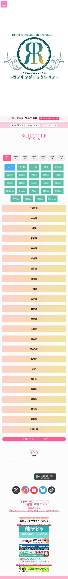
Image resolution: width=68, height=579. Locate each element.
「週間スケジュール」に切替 (34, 439)
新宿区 (58, 168)
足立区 (28, 199)
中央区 (34, 168)
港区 (46, 168)
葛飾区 (40, 199)
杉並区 (22, 191)
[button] (4, 4)
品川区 (34, 175)
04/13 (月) (16, 158)
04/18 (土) (61, 158)
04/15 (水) (34, 158)
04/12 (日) (7, 158)
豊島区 (10, 175)
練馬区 (16, 199)
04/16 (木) (43, 158)
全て (10, 168)
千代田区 (22, 168)
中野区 (58, 175)
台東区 (22, 183)
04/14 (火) (25, 158)
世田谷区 (10, 191)
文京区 (10, 183)
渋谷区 (22, 175)
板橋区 (58, 191)
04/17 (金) (52, 158)
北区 (34, 191)
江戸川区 (52, 199)
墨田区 (34, 183)
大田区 (58, 183)
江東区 (46, 183)
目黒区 (46, 175)
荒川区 (46, 191)
